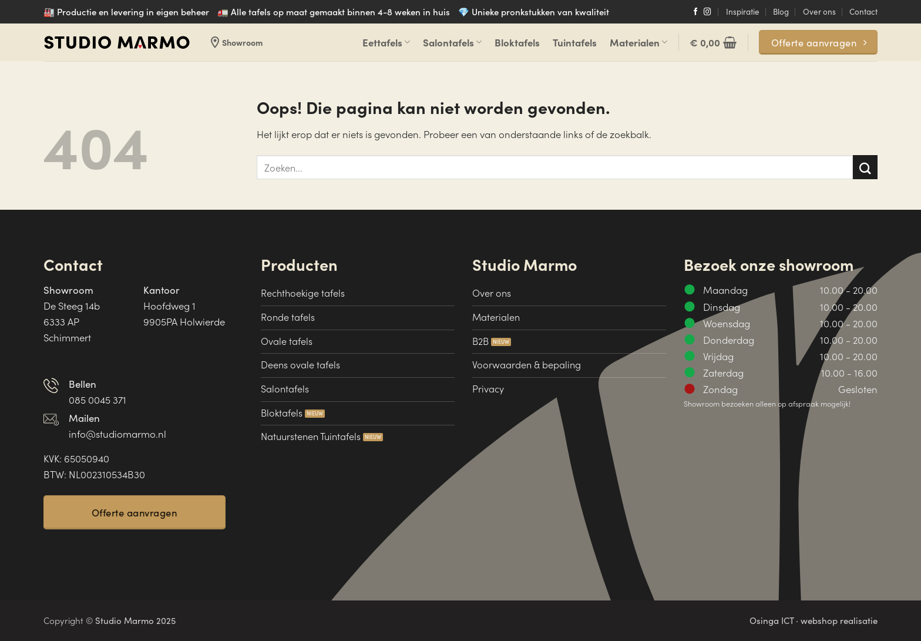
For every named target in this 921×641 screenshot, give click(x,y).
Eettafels (386, 42)
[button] (713, 42)
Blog (781, 11)
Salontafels (452, 42)
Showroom (235, 42)
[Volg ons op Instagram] (707, 12)
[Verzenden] (865, 167)
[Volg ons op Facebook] (696, 12)
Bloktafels (517, 42)
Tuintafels (575, 42)
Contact (863, 11)
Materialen (638, 42)
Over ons (819, 11)
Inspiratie (742, 11)
